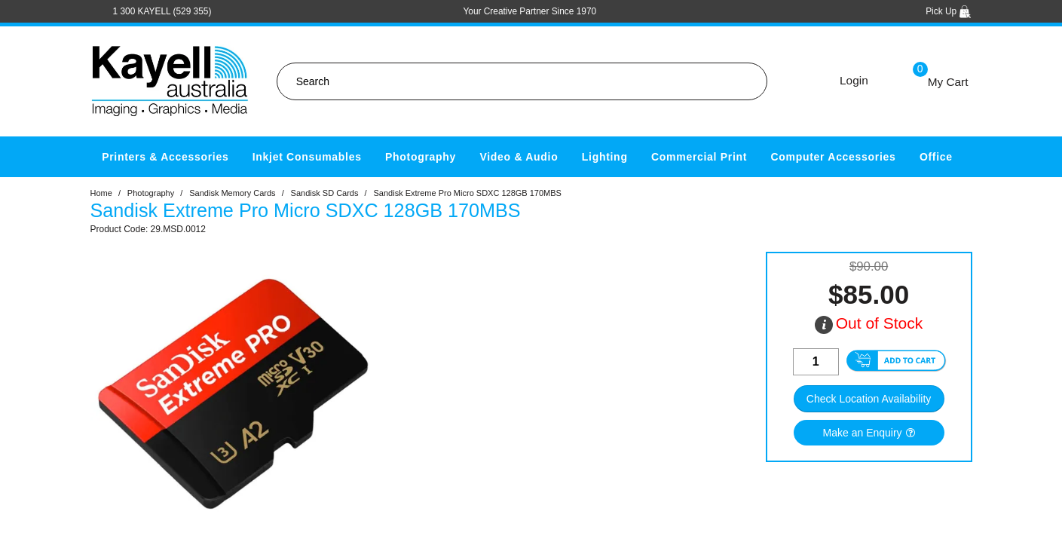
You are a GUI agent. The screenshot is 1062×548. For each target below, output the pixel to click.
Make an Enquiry (862, 433)
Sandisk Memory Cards (232, 192)
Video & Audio (518, 157)
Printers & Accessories (165, 157)
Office (936, 157)
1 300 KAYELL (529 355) (162, 11)
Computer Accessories (833, 157)
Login (854, 80)
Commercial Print (699, 157)
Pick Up (949, 11)
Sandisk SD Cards (325, 192)
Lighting (605, 157)
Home (101, 192)
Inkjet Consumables (307, 157)
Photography (420, 157)
